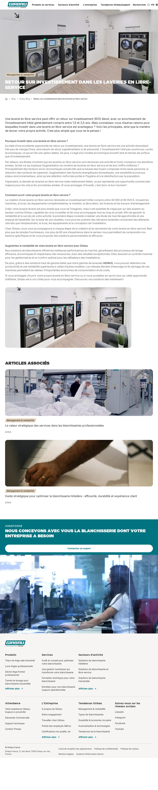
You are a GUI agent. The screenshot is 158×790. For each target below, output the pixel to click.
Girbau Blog (24, 99)
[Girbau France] (18, 4)
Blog (13, 99)
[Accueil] (6, 99)
